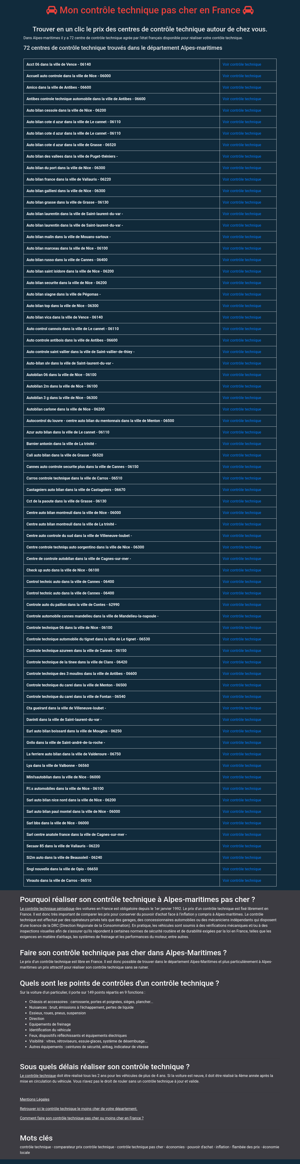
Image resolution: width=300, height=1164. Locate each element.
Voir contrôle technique (242, 64)
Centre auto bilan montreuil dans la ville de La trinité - (71, 524)
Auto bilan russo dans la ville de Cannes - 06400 (67, 260)
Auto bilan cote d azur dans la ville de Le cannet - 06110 (73, 122)
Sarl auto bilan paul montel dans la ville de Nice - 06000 (73, 811)
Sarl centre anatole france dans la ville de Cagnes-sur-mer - (76, 834)
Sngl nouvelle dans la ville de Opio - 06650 (62, 869)
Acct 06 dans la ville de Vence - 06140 (58, 64)
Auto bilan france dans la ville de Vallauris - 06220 (68, 179)
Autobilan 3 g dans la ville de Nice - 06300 (61, 398)
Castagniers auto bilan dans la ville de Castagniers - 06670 (75, 489)
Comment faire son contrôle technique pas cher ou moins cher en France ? (82, 1118)
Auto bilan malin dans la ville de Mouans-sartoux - (68, 237)
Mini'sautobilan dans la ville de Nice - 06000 (63, 777)
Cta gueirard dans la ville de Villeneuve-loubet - (66, 708)
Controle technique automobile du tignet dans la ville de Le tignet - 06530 (88, 639)
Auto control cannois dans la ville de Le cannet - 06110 (72, 329)
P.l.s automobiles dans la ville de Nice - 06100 (65, 788)
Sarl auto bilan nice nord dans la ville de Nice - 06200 (71, 800)
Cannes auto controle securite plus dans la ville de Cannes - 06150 (82, 466)
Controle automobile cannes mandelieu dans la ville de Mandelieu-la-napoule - (92, 616)
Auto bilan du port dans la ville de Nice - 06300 (65, 168)
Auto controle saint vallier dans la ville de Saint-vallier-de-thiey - (80, 352)
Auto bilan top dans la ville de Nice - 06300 (62, 306)
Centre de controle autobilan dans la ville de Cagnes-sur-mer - (78, 558)
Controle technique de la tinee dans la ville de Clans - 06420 (76, 662)
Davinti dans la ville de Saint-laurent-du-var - (64, 719)
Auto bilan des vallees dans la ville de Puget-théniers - (72, 156)
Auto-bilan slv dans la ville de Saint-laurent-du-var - (69, 363)
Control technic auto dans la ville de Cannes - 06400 (70, 581)
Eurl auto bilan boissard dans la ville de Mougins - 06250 (74, 731)
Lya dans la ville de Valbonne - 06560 (57, 765)
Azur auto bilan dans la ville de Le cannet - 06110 (67, 432)
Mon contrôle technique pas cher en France (149, 10)
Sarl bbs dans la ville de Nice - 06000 (57, 823)
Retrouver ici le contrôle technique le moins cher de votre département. (78, 1109)
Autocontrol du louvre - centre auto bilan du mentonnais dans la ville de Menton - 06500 (100, 420)
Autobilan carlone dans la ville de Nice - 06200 (65, 409)
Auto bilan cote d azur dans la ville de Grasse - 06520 (71, 145)
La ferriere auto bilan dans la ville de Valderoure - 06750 (73, 754)
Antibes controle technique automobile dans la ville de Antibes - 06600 (86, 99)
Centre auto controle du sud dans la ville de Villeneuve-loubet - (79, 535)
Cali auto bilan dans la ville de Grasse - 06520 (64, 455)
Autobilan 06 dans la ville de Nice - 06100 (61, 375)
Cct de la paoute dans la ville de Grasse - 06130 (66, 501)
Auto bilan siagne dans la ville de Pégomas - (63, 294)
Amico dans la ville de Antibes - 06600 (58, 87)
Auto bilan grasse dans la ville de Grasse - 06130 (67, 202)
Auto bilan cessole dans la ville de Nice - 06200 (66, 110)
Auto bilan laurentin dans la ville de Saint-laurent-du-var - (74, 214)
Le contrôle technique (38, 1075)
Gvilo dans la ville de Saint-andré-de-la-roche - (65, 742)
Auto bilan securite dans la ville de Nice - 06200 (66, 283)
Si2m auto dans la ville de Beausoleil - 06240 (64, 857)
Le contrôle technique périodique (47, 908)
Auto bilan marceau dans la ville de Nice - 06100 (67, 248)
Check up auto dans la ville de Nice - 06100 (62, 570)
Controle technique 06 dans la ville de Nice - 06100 (69, 627)
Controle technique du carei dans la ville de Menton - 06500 (76, 685)
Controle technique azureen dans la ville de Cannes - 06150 (76, 650)
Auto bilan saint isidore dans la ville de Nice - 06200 (70, 271)
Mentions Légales (34, 1099)
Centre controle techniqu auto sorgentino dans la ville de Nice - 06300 (85, 547)
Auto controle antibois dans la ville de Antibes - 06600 (71, 340)
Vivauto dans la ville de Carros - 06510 (58, 880)
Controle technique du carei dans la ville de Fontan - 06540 (75, 696)
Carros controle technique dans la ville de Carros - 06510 (74, 478)
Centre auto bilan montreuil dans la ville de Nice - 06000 (73, 512)
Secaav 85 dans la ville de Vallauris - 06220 (63, 846)
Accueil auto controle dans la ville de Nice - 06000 (68, 76)
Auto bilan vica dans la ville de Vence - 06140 (64, 317)
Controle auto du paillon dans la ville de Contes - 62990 (73, 604)
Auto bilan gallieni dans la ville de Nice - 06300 (65, 191)
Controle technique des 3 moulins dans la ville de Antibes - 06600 (81, 673)
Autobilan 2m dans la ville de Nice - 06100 (62, 386)
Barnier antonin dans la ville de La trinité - (61, 443)
